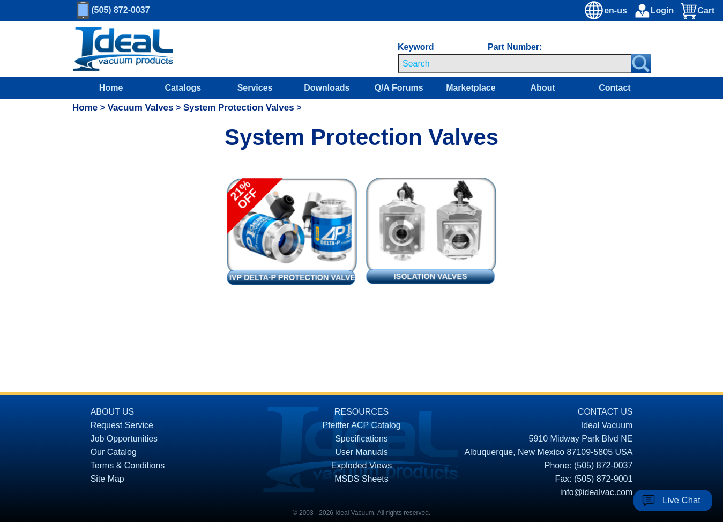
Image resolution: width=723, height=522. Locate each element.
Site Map (107, 478)
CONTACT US (605, 411)
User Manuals (361, 452)
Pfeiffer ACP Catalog (361, 425)
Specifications (361, 438)
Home (111, 87)
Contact (615, 87)
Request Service (122, 425)
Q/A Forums (399, 87)
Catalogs (183, 87)
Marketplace (471, 87)
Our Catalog (114, 452)
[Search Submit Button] (641, 63)
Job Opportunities (124, 438)
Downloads (326, 87)
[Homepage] (123, 49)
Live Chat (681, 500)
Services (255, 87)
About (543, 87)
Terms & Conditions (128, 465)
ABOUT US (113, 411)
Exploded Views (361, 465)
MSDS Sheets (361, 478)
